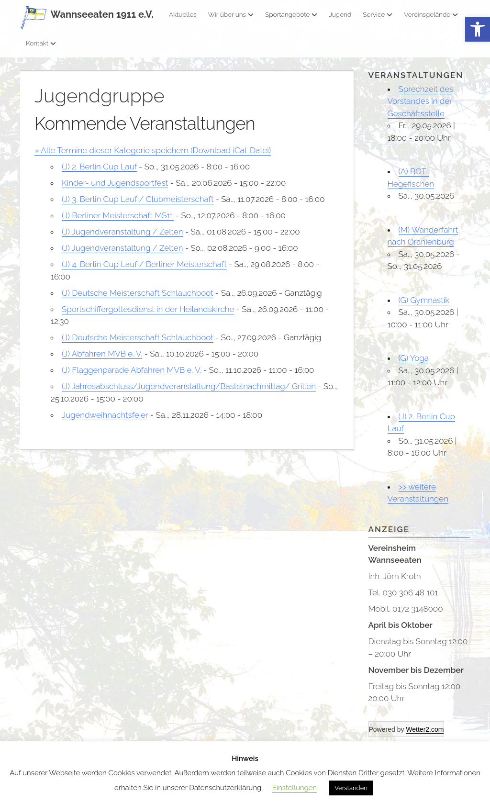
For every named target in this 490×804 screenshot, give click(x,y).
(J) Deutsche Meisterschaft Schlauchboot (137, 293)
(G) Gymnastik (424, 300)
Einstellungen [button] (294, 787)
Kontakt (41, 43)
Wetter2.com (425, 729)
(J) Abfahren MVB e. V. (102, 353)
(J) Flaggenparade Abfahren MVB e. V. (131, 370)
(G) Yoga (414, 358)
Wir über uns (231, 14)
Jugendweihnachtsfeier (105, 415)
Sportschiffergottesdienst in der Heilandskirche (148, 309)
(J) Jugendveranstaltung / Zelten (122, 231)
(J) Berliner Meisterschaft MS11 (118, 215)
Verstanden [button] (351, 788)
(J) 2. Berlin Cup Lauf (99, 166)
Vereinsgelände (431, 14)
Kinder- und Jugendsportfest (115, 183)
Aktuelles (183, 14)
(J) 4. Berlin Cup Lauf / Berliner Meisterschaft (144, 264)
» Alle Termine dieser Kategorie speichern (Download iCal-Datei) (152, 150)
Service (377, 14)
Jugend (340, 14)
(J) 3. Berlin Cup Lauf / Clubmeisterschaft (137, 199)
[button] (477, 29)
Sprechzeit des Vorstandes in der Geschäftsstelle (421, 101)
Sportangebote (291, 14)
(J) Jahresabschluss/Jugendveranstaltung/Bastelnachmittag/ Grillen (189, 386)
